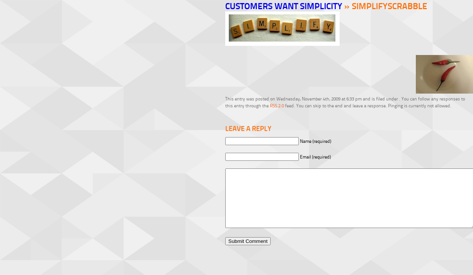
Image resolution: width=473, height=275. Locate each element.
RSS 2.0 (277, 105)
